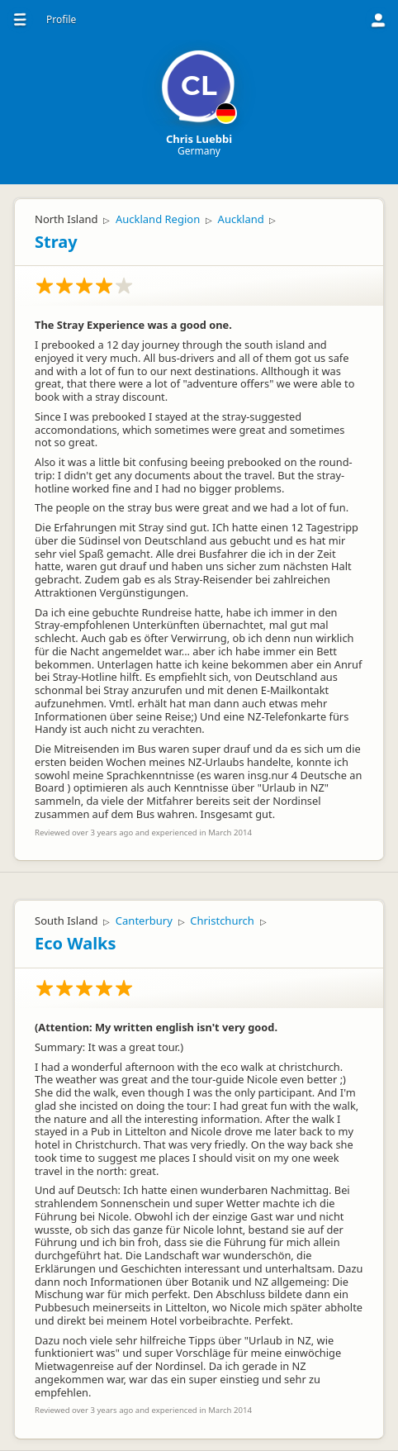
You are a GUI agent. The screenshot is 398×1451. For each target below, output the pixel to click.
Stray (56, 242)
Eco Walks (75, 943)
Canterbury (144, 920)
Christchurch (222, 920)
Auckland (241, 219)
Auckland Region (158, 219)
